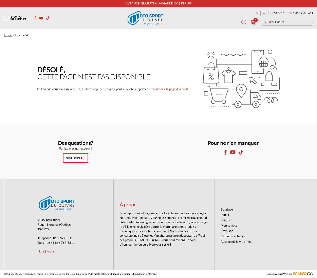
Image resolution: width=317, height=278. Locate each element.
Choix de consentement (144, 274)
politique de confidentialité (86, 274)
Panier (225, 214)
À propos (129, 204)
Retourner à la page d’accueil (169, 89)
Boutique (227, 209)
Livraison (227, 231)
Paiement (227, 220)
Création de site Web (277, 274)
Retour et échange (233, 236)
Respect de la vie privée (236, 241)
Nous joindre (75, 158)
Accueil (8, 35)
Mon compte (229, 225)
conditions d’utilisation (118, 274)
